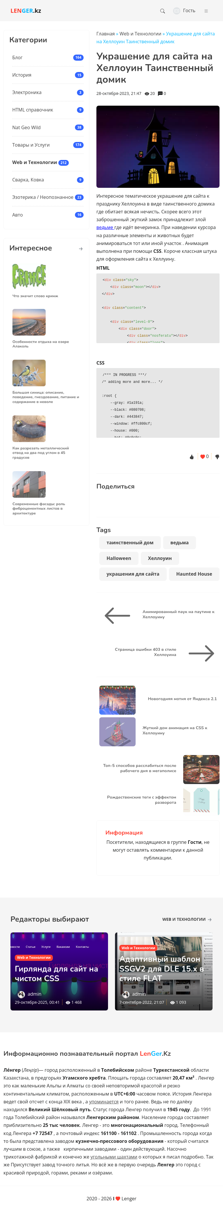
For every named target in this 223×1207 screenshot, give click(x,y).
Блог (17, 57)
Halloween (119, 558)
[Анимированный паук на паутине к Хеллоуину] (119, 615)
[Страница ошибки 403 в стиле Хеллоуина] (199, 653)
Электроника (27, 92)
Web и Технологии (34, 162)
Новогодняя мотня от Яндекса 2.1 (182, 699)
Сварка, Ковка (28, 179)
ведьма (179, 542)
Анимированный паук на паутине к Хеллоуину (179, 614)
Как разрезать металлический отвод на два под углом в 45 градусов (42, 448)
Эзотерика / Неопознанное (42, 197)
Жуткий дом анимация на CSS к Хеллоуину (175, 730)
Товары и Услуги (31, 145)
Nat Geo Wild (26, 127)
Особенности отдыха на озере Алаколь (42, 339)
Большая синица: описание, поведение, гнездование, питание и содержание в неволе (46, 393)
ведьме (105, 227)
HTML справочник (32, 110)
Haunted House (194, 574)
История (21, 75)
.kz (25, 11)
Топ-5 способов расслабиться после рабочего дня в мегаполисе (139, 768)
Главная (105, 33)
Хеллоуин (160, 558)
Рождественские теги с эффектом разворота (141, 799)
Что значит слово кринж (39, 291)
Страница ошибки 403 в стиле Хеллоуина (145, 651)
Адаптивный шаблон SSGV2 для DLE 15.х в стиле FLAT (162, 969)
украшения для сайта (133, 574)
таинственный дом (130, 542)
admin (34, 994)
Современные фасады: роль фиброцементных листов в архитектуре (41, 504)
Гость (184, 10)
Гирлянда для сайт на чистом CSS (58, 973)
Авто (17, 215)
